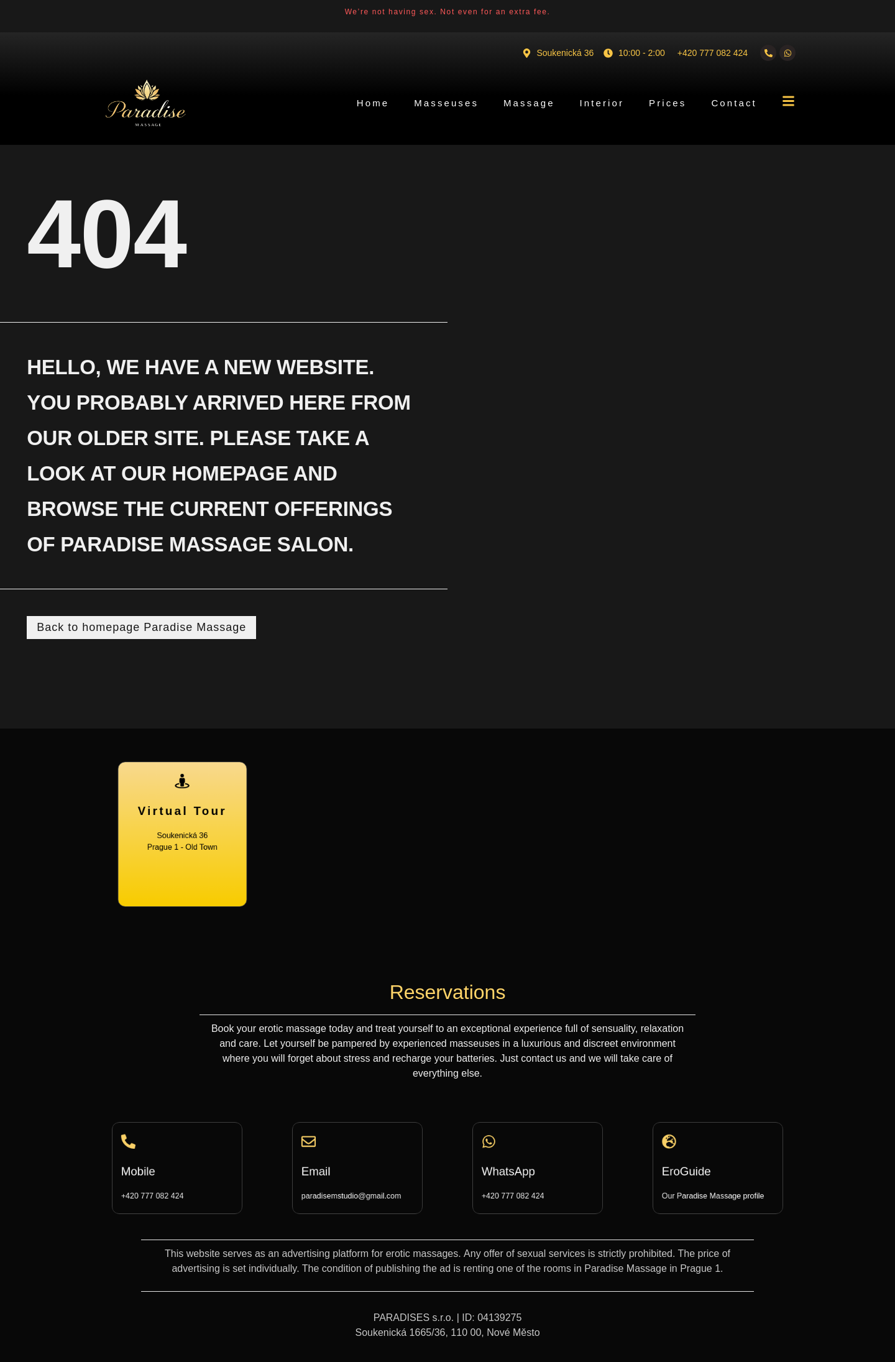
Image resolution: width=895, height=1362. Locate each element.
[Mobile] (142, 1149)
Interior (602, 103)
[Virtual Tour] (182, 797)
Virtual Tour (182, 817)
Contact (733, 103)
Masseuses (446, 103)
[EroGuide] (683, 1149)
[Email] (323, 1149)
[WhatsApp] (503, 1149)
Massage (529, 103)
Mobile (149, 1170)
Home (373, 103)
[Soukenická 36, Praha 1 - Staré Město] (537, 834)
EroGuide (695, 1170)
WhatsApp (517, 1170)
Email (328, 1170)
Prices (667, 103)
